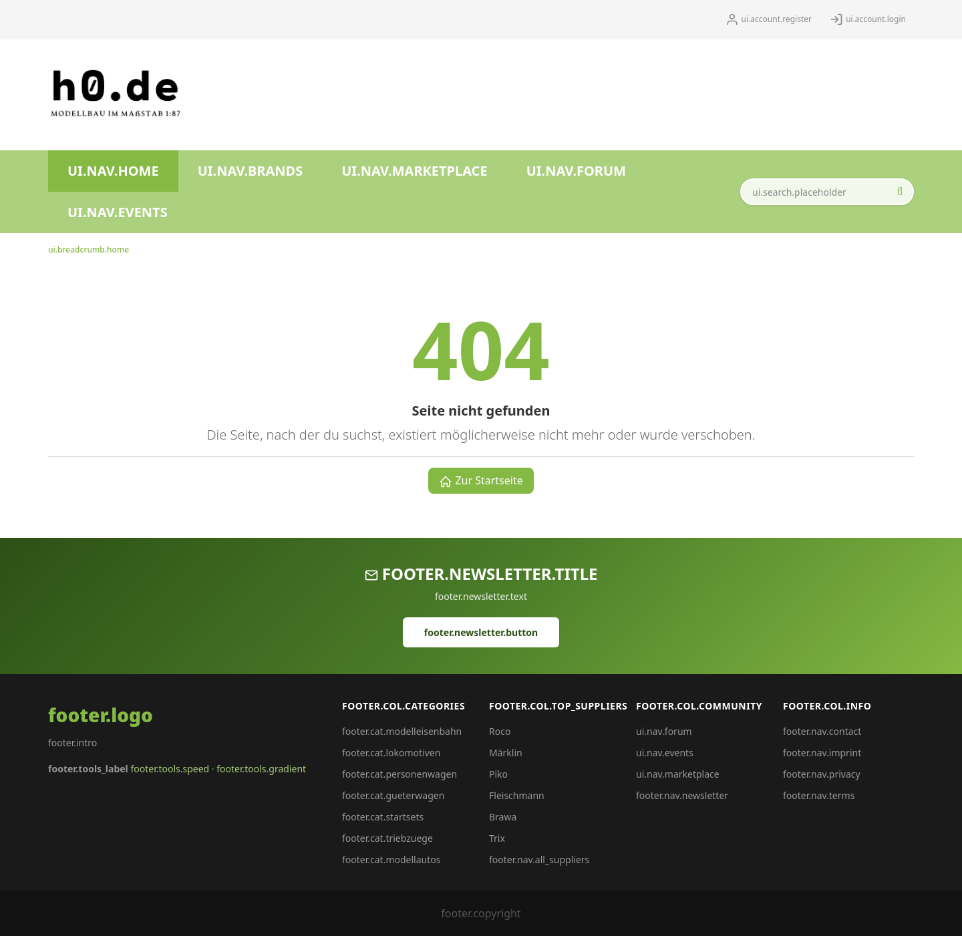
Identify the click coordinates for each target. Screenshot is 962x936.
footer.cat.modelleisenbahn (402, 731)
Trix (497, 838)
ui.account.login (868, 19)
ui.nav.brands (250, 171)
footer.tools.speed (169, 768)
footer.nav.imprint (822, 752)
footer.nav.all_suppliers (539, 859)
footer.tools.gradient (261, 768)
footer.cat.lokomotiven (391, 752)
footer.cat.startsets (383, 816)
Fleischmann (516, 795)
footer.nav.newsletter (682, 795)
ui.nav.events (117, 212)
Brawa (502, 816)
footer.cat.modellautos (391, 859)
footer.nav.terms (818, 795)
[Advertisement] (512, 89)
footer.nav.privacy (821, 774)
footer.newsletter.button (481, 632)
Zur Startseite (481, 480)
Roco (499, 731)
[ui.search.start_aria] (900, 191)
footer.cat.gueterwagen (393, 795)
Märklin (505, 752)
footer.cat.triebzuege (387, 838)
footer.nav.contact (822, 731)
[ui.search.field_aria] (827, 191)
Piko (498, 774)
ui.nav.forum (576, 171)
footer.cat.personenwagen (399, 774)
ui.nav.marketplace (414, 171)
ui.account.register (769, 19)
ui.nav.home (113, 171)
